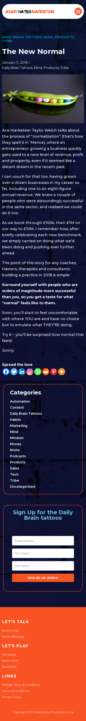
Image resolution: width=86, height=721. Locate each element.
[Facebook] (6, 371)
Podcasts (18, 456)
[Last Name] (43, 566)
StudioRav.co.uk (62, 712)
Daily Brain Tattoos (22, 37)
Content (17, 407)
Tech (14, 474)
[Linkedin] (21, 371)
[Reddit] (45, 371)
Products (64, 37)
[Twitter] (14, 371)
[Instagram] (29, 371)
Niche (15, 450)
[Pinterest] (53, 371)
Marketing (18, 426)
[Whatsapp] (37, 371)
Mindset (17, 438)
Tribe (7, 41)
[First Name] (43, 553)
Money (15, 444)
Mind (48, 37)
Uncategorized (22, 487)
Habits (15, 420)
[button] (78, 11)
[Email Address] (43, 540)
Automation (20, 401)
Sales (14, 468)
